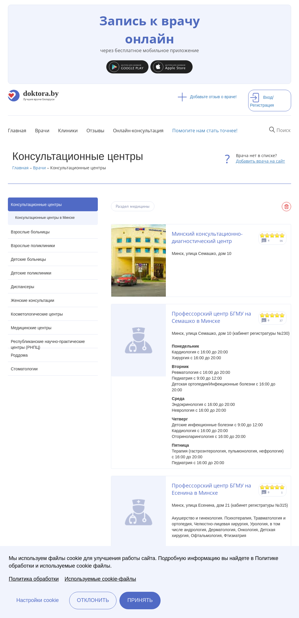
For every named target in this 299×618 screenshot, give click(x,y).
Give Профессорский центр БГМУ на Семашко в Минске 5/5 (282, 315)
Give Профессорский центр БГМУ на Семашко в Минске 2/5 (267, 315)
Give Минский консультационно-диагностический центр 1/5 (262, 235)
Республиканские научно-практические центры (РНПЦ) (48, 343)
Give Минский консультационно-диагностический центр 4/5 (277, 235)
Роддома (19, 355)
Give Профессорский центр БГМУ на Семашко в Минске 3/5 (272, 315)
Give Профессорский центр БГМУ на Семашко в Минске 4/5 (277, 315)
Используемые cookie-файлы (100, 579)
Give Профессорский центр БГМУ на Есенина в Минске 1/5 (262, 487)
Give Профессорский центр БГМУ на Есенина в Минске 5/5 (282, 487)
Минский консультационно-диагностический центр (207, 237)
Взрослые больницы (30, 232)
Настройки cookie (37, 600)
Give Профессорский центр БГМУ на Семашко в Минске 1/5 (262, 315)
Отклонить (93, 600)
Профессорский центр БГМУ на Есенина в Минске (211, 489)
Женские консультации (32, 300)
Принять (140, 600)
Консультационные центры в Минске (45, 218)
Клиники (68, 130)
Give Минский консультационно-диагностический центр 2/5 (267, 235)
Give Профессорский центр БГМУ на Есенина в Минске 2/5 (267, 487)
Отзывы (95, 130)
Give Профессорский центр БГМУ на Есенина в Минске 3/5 (272, 487)
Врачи (42, 130)
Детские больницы (28, 259)
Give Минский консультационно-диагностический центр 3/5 (272, 235)
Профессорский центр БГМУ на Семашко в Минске (211, 317)
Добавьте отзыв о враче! (207, 96)
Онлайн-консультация (138, 130)
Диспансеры (22, 286)
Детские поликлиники (31, 273)
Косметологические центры (37, 314)
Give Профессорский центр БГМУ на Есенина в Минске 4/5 (277, 487)
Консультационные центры (36, 204)
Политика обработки (34, 579)
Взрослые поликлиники (33, 245)
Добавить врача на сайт (260, 161)
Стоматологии (24, 369)
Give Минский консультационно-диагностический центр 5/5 (282, 235)
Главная (17, 130)
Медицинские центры (31, 327)
